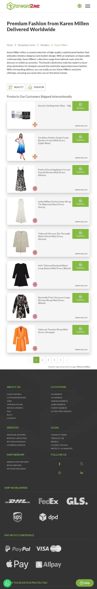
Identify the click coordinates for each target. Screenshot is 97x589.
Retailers (45, 45)
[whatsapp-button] (7, 583)
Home (10, 45)
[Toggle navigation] (87, 6)
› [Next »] (66, 360)
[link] (59, 464)
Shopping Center (26, 45)
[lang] (79, 6)
